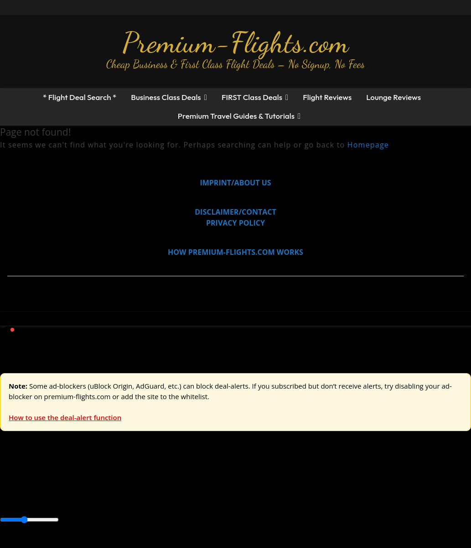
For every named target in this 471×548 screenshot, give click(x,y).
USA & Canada (50, 479)
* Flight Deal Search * (79, 97)
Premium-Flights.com (235, 42)
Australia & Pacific (67, 500)
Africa (10, 500)
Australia (128, 479)
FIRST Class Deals (252, 97)
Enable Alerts (72, 542)
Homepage (368, 145)
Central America (214, 500)
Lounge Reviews (393, 97)
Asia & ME (94, 479)
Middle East (289, 500)
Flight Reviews (327, 97)
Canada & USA (124, 500)
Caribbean (168, 500)
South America (336, 500)
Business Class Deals (166, 97)
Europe (12, 479)
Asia (28, 500)
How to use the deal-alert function (65, 417)
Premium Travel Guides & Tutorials (236, 116)
